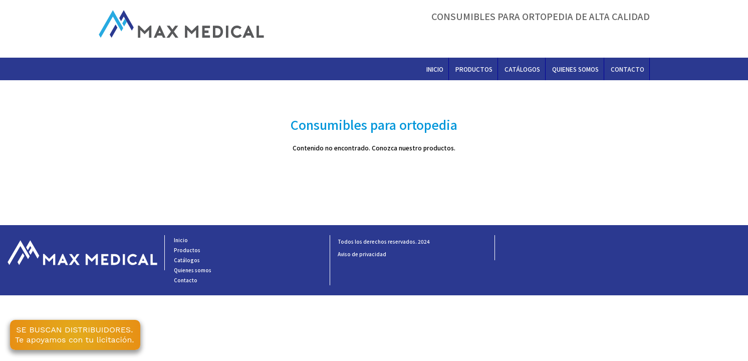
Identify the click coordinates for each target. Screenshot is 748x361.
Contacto (627, 69)
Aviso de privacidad (362, 254)
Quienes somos (575, 69)
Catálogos (522, 69)
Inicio (434, 69)
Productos (473, 69)
